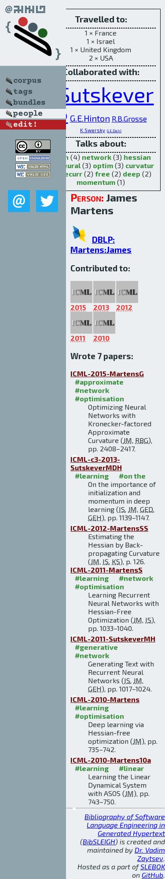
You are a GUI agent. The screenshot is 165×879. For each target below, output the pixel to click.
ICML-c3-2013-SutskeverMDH (96, 463)
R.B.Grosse (129, 118)
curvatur (139, 165)
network (96, 157)
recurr (71, 173)
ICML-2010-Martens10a (110, 760)
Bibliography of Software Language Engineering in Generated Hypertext (124, 824)
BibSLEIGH (99, 841)
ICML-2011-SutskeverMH (112, 638)
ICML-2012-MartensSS (109, 528)
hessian (137, 157)
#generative (96, 647)
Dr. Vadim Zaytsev (150, 854)
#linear (131, 768)
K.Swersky (92, 130)
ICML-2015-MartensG (107, 373)
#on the (132, 476)
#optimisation (99, 398)
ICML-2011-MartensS (106, 570)
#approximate (99, 382)
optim (103, 165)
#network (92, 390)
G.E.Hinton (90, 118)
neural (70, 165)
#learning (92, 476)
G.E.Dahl (114, 131)
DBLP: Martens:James (101, 244)
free (102, 173)
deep (131, 173)
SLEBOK (152, 866)
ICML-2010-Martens (104, 699)
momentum (96, 182)
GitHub (152, 875)
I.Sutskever (101, 94)
